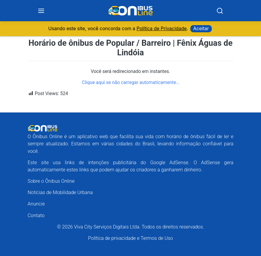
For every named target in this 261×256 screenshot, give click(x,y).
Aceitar (201, 28)
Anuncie (36, 204)
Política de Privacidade (162, 28)
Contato (36, 215)
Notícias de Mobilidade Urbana (60, 192)
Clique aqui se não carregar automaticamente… (130, 82)
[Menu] (41, 10)
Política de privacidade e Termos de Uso (130, 238)
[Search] (220, 10)
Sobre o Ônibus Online (51, 181)
